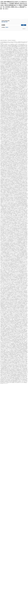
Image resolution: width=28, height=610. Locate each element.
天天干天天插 (2, 151)
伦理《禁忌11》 (12, 283)
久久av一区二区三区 (13, 145)
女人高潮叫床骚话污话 (5, 130)
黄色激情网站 (6, 248)
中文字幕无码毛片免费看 (10, 183)
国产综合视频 (25, 301)
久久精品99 (9, 202)
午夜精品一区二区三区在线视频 (22, 50)
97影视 (20, 64)
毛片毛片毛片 (23, 180)
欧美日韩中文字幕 (16, 311)
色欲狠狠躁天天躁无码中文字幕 (8, 83)
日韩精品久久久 (17, 284)
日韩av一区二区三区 (3, 177)
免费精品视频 (20, 197)
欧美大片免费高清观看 (4, 352)
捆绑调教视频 (20, 103)
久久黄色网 (12, 261)
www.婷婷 (14, 196)
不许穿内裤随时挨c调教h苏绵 (14, 271)
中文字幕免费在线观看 (8, 332)
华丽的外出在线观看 (11, 249)
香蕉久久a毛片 (4, 312)
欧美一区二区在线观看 (13, 47)
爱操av (13, 192)
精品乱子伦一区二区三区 (12, 257)
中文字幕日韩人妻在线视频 (19, 113)
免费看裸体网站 (2, 209)
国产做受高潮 (7, 104)
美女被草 (16, 291)
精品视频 (13, 147)
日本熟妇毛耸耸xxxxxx (7, 127)
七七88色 (17, 64)
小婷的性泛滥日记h (24, 64)
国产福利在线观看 (7, 114)
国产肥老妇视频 (8, 167)
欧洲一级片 (4, 50)
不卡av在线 (6, 101)
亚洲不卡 (19, 358)
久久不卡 (7, 88)
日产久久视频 (11, 297)
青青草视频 (15, 264)
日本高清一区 (13, 357)
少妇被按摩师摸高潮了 (3, 331)
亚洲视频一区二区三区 (16, 49)
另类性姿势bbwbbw (17, 117)
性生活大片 (24, 352)
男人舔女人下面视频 (15, 48)
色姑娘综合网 (18, 155)
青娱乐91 (15, 268)
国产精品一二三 (9, 339)
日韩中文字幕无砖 (19, 313)
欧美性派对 (14, 143)
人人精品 (20, 87)
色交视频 (19, 123)
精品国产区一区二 (23, 88)
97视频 (11, 165)
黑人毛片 (26, 117)
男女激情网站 (18, 336)
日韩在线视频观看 (15, 135)
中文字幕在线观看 (22, 181)
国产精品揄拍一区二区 (18, 69)
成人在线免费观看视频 (16, 60)
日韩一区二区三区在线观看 (19, 169)
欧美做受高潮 (24, 197)
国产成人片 (12, 202)
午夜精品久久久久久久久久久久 (14, 273)
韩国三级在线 (2, 226)
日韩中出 (6, 175)
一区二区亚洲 (8, 327)
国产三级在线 (22, 128)
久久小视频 (4, 99)
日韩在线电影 (19, 303)
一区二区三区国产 (14, 109)
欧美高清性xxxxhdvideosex (9, 122)
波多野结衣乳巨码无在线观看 (4, 346)
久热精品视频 (13, 307)
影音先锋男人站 (18, 256)
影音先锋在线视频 (24, 228)
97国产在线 (5, 379)
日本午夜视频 (15, 197)
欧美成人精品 (9, 172)
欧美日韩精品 (13, 323)
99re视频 (3, 59)
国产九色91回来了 (13, 254)
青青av (26, 174)
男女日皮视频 (24, 69)
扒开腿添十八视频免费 (23, 136)
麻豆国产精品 (25, 75)
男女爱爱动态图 (18, 199)
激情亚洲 (25, 93)
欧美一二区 (19, 132)
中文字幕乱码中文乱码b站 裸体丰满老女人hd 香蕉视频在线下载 (15, 238)
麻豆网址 (3, 198)
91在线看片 (10, 312)
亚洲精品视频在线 (23, 243)
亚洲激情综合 (12, 44)
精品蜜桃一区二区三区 (23, 217)
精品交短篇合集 (3, 155)
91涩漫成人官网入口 (16, 89)
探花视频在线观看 (13, 59)
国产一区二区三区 (19, 166)
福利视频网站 (12, 142)
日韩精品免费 (2, 180)
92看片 (17, 98)
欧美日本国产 (22, 125)
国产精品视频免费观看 (11, 144)
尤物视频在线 (16, 277)
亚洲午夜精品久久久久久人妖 (18, 138)
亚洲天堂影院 (17, 136)
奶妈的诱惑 (10, 99)
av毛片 (2, 168)
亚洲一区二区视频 (12, 74)
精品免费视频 (12, 377)
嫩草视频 (25, 203)
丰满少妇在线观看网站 (4, 102)
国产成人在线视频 (5, 92)
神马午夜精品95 (3, 192)
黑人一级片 (25, 279)
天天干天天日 (15, 160)
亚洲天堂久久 (22, 49)
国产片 (22, 129)
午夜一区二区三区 (20, 107)
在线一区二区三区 (5, 282)
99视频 (7, 99)
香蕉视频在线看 (16, 164)
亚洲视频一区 (21, 171)
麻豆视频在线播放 (8, 49)
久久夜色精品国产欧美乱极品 (14, 114)
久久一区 (12, 194)
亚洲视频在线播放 (3, 135)
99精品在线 (3, 126)
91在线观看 (19, 348)
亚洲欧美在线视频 (22, 174)
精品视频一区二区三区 (8, 367)
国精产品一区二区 (14, 226)
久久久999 (16, 283)
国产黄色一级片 (21, 324)
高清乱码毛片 (14, 219)
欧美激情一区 (20, 283)
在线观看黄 (23, 182)
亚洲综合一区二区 (24, 358)
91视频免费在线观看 (21, 203)
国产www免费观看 (7, 232)
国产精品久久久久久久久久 (9, 89)
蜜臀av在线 (14, 52)
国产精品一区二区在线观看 (19, 349)
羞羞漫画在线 (18, 149)
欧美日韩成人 (13, 337)
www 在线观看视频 (3, 251)
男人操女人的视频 (10, 133)
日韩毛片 (6, 151)
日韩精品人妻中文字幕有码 (5, 322)
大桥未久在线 (2, 44)
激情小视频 (22, 147)
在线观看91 (8, 78)
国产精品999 (16, 120)
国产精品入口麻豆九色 (6, 377)
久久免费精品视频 (3, 57)
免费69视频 (11, 181)
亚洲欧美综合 (11, 53)
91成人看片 (10, 121)
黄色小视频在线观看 (24, 331)
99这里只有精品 (13, 246)
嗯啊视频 (25, 382)
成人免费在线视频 (6, 302)
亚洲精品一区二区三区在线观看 (18, 133)
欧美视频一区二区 (15, 99)
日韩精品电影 (8, 373)
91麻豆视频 (24, 166)
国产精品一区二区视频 (10, 269)
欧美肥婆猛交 (20, 291)
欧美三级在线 (2, 364)
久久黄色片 (4, 214)
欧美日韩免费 (4, 161)
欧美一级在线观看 (17, 157)
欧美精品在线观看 (11, 154)
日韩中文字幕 (23, 172)
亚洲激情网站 (11, 52)
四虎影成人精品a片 (19, 219)
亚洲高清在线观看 (7, 206)
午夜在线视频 (11, 104)
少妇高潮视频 (6, 222)
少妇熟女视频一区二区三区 (16, 102)
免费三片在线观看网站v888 (20, 130)
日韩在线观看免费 (16, 153)
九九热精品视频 (2, 105)
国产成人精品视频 (5, 272)
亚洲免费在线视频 (14, 223)
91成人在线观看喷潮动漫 (9, 292)
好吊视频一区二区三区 (23, 80)
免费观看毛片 (6, 187)
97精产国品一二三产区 (20, 222)
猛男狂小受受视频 (16, 249)
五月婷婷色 (2, 234)
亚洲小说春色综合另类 (21, 53)
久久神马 (1, 129)
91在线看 (13, 378)
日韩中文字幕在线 (24, 67)
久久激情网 (4, 79)
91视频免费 (12, 184)
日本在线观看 (17, 154)
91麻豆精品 (10, 48)
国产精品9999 (20, 111)
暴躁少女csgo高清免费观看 (5, 181)
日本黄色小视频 (7, 199)
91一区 (23, 257)
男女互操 (21, 183)
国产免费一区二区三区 (8, 301)
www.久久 (18, 45)
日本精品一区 (8, 57)
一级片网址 (18, 128)
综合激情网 (11, 63)
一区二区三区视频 (19, 224)
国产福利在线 (14, 352)
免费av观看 (10, 112)
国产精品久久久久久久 (23, 263)
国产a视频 (4, 87)
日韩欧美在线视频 (13, 177)
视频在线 (8, 131)
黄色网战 (20, 262)
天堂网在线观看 (3, 233)
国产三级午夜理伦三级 (8, 226)
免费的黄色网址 (17, 378)
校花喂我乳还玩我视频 (15, 87)
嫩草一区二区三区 (24, 96)
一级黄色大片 (22, 279)
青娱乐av (13, 115)
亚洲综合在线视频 (12, 243)
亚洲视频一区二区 (16, 82)
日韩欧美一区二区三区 (17, 251)
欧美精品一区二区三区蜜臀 (13, 186)
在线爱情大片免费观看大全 (12, 92)
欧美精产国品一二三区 (23, 102)
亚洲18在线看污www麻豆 (9, 108)
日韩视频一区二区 (22, 326)
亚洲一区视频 (6, 246)
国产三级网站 (15, 322)
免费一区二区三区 (19, 213)
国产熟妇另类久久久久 (21, 158)
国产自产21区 (7, 160)
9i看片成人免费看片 (22, 114)
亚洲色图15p (11, 338)
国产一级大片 (22, 212)
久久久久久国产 (13, 111)
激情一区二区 (10, 102)
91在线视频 (25, 137)
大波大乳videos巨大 (24, 367)
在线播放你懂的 (10, 236)
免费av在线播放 (2, 165)
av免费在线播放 (11, 75)
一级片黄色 (14, 308)
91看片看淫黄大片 (6, 338)
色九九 (23, 296)
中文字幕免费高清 (13, 176)
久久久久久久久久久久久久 (11, 201)
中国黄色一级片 (5, 123)
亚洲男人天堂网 (12, 366)
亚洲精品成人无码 (5, 353)
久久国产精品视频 (3, 176)
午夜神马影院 (21, 234)
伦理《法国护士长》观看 (7, 138)
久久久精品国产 (15, 252)
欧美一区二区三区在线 (8, 374)
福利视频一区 (22, 246)
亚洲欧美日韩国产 (12, 193)
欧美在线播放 (5, 54)
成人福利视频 (10, 187)
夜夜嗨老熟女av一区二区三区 (20, 58)
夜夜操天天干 (16, 75)
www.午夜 (5, 85)
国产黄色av (15, 55)
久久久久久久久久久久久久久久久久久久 (17, 57)
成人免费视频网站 (9, 174)
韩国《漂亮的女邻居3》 (18, 101)
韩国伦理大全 (14, 182)
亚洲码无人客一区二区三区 (17, 297)
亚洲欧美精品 (9, 211)
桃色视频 (15, 168)
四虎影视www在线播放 (20, 223)
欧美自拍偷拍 (12, 173)
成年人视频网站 (13, 58)
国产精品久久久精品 (23, 259)
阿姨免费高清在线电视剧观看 (17, 110)
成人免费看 (12, 72)
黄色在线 (22, 292)
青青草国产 (11, 293)
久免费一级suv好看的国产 (21, 90)
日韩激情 (19, 162)
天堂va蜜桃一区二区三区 (14, 134)
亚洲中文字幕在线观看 (10, 331)
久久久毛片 (24, 184)
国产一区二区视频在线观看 (21, 47)
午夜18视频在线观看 (14, 180)
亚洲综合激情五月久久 (8, 95)
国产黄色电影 (14, 159)
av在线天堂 (15, 63)
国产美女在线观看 (15, 170)
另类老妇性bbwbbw (13, 369)
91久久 (18, 63)
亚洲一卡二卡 (2, 203)
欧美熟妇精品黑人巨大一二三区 (14, 263)
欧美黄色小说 (8, 80)
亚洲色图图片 (12, 100)
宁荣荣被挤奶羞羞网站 (10, 117)
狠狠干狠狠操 (10, 110)
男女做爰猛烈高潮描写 (3, 368)
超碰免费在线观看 (17, 299)
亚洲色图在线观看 (8, 87)
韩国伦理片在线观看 (8, 111)
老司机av (5, 174)
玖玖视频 (25, 141)
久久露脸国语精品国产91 (12, 286)
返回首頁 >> (24, 28)
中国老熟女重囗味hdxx (16, 244)
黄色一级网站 (20, 96)
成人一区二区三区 (5, 258)
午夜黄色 (14, 233)
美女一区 (7, 155)
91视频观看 (22, 346)
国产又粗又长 (5, 344)
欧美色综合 (24, 376)
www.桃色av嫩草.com (10, 164)
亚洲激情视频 (19, 322)
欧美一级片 (14, 121)
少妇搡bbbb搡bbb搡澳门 (21, 44)
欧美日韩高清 (18, 125)
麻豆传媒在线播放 (4, 116)
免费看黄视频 (7, 244)
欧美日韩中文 (18, 68)
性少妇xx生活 (21, 153)
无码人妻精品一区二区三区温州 (6, 120)
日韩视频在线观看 (19, 374)
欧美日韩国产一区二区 (20, 258)
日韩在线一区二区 (11, 277)
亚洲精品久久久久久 (12, 256)
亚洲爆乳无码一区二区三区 (14, 119)
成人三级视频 (22, 284)
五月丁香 (6, 133)
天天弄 (7, 50)
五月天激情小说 (7, 371)
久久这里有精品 (11, 97)
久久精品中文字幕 (6, 234)
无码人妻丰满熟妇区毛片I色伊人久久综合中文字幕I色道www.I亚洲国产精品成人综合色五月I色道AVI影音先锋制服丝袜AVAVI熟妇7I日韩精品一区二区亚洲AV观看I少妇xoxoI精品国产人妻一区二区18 (13, 5)
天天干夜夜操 (6, 277)
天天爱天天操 (11, 178)
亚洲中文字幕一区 (10, 316)
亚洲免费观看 (7, 93)
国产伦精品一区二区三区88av (19, 206)
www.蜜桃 (17, 254)
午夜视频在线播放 (13, 131)
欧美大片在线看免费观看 (14, 162)
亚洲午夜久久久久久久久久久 (21, 65)
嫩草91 (2, 127)
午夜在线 (24, 169)
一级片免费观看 (13, 296)
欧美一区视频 (9, 231)
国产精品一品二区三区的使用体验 (18, 94)
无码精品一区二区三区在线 (12, 175)
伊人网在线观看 (6, 311)
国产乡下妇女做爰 (21, 135)
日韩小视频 (14, 130)
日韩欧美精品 (5, 77)
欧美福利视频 (22, 139)
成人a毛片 (4, 55)
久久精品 (16, 103)
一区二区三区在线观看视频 (19, 202)
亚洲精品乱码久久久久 (19, 369)
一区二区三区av (10, 50)
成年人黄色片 (5, 291)
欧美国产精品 (9, 137)
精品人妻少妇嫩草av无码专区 (19, 148)
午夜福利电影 (15, 203)
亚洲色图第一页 (12, 206)
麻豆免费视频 (8, 176)
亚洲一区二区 (20, 229)
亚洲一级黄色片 (16, 97)
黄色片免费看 (25, 193)
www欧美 (7, 135)
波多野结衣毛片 (15, 50)
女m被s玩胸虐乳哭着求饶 (16, 217)
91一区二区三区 (10, 153)
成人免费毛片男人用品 (4, 158)
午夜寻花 (17, 116)
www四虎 (14, 64)
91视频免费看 (17, 326)
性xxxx (8, 116)
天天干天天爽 (25, 179)
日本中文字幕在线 (10, 309)
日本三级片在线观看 (24, 274)
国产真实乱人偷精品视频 (6, 47)
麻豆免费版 (3, 247)
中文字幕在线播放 (4, 82)
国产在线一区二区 (7, 364)
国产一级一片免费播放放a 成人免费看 (12, 344)
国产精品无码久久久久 (19, 233)
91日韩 (19, 267)
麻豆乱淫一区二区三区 (9, 196)
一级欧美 (23, 347)
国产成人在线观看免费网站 (13, 191)
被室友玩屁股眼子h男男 (22, 271)
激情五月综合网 (16, 129)
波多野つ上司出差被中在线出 (12, 258)
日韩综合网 (10, 101)
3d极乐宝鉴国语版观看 (15, 339)
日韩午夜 (16, 314)
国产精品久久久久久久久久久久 (11, 77)
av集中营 (16, 156)
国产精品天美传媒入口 (16, 124)
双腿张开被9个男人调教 (12, 139)
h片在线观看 (19, 55)
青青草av (16, 158)
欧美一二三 (11, 60)
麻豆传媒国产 (22, 337)
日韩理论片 (22, 123)
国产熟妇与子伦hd (21, 175)
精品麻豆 (16, 276)
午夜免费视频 (8, 63)
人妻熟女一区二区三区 (5, 267)
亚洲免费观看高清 (8, 107)
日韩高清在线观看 (10, 197)
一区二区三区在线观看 (23, 288)
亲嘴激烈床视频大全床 (13, 80)
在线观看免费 (20, 48)
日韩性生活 (26, 237)
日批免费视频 (14, 68)
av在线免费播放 (7, 351)
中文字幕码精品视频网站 (8, 106)
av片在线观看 (8, 208)
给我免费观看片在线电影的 (18, 72)
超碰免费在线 (8, 55)
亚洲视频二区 (9, 307)
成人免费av (16, 152)
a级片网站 (25, 196)
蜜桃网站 (20, 339)
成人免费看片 (18, 179)
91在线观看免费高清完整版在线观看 (8, 129)
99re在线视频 (3, 152)
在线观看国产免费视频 (4, 141)
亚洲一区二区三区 (16, 79)
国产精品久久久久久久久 (15, 272)
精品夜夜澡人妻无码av (3, 131)
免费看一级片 (14, 382)
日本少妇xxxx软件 (10, 146)
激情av (13, 101)
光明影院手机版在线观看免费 (9, 334)
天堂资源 (4, 373)
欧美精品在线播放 (20, 93)
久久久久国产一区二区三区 (5, 358)
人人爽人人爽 (24, 264)
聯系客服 (7, 27)
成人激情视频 (18, 151)
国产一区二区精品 (7, 134)
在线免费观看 (8, 150)
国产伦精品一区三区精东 (17, 292)
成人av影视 (12, 79)
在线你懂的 (3, 101)
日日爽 (26, 308)
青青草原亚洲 (15, 65)
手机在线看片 (16, 173)
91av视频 (19, 167)
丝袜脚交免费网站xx (4, 72)
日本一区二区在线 (8, 68)
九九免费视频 (9, 85)
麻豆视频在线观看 (22, 45)
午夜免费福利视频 (20, 152)
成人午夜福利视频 (14, 106)
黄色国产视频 (5, 231)
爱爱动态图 (16, 90)
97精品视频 (20, 100)
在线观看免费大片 (10, 70)
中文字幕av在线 (5, 323)
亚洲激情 (22, 167)
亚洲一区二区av (12, 359)
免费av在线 (17, 127)
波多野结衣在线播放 (22, 192)
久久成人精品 (19, 188)
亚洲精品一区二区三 (10, 252)
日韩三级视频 (18, 212)
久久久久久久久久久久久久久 (21, 77)
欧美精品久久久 (25, 115)
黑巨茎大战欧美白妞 (8, 59)
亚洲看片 (15, 84)
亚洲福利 (25, 373)
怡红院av (11, 227)
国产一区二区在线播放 (21, 98)
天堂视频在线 (3, 80)
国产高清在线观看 (23, 371)
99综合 (16, 224)
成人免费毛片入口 (12, 103)
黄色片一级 (21, 63)
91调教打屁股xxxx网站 (18, 74)
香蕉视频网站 (7, 64)
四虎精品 (11, 203)
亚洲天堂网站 (18, 357)
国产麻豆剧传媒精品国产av (23, 97)
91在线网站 (18, 354)
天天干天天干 (7, 193)
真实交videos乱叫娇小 (17, 83)
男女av (20, 129)
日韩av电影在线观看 (22, 118)
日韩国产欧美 (11, 311)
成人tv (9, 90)
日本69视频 (7, 154)
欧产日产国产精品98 (12, 163)
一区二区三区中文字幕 (12, 98)
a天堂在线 (3, 52)
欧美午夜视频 (12, 90)
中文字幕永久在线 (9, 204)
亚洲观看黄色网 (23, 199)
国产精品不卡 (4, 273)
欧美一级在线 (19, 172)
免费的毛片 (25, 94)
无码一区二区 (17, 343)
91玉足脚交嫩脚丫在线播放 (9, 218)
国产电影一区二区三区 (10, 324)
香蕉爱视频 (25, 231)
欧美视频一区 (10, 84)
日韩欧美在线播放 (6, 145)
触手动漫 (20, 116)
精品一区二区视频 (20, 186)
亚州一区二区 (25, 176)
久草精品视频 (12, 358)
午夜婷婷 (12, 208)
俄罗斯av (4, 63)
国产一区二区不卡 (5, 125)
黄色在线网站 (7, 98)
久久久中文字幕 (5, 110)
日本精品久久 (2, 175)
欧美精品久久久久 (16, 356)
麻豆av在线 (11, 244)
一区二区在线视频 (21, 170)
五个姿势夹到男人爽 (12, 69)
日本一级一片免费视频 (23, 108)
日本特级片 (14, 140)
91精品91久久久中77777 (10, 221)
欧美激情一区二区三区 (21, 333)
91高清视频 (13, 136)
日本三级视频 (2, 136)
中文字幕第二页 (19, 168)
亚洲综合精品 (25, 57)
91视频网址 (14, 346)
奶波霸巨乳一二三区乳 (22, 89)
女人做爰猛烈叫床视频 (18, 366)
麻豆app (4, 336)
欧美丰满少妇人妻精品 (9, 233)
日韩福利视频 (7, 318)
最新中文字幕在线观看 (19, 176)
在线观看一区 (3, 318)
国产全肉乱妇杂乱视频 (6, 173)
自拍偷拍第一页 (19, 376)
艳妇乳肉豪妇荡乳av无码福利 (16, 88)
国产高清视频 (16, 178)
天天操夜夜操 (22, 269)
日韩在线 (20, 82)
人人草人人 (8, 79)
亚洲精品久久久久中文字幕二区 (11, 149)
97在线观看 (2, 153)
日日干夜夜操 (15, 53)
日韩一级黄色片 (5, 326)
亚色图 (21, 151)
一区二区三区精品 (22, 236)
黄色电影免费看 (16, 122)
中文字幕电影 (25, 226)
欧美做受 (3, 329)
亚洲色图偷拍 (20, 193)
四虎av (8, 312)
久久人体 (23, 297)
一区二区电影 (12, 73)
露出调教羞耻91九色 (10, 303)
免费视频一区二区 (24, 87)
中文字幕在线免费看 (13, 327)
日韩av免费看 (15, 316)
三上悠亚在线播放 (23, 109)
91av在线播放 (22, 117)
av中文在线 (23, 187)
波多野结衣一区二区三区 (20, 382)
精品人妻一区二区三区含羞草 (16, 274)
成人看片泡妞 (11, 318)
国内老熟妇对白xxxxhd (11, 314)
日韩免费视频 (24, 168)
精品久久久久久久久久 (8, 136)
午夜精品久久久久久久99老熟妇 (17, 146)
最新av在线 (19, 109)
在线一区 (19, 156)
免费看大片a (7, 348)
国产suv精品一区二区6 (15, 253)
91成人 (1, 197)
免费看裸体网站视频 (8, 180)
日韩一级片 (25, 286)
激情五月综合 (25, 202)
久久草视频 (25, 152)
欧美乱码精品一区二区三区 (4, 97)
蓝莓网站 (15, 266)
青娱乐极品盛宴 (17, 259)
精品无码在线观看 (8, 126)
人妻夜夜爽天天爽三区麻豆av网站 (5, 369)
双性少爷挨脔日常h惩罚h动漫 (23, 164)
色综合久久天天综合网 (6, 262)
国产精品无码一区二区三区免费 (17, 227)
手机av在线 (25, 55)
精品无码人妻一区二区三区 (9, 242)
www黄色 (10, 253)
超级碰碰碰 (24, 145)
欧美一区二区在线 (6, 75)
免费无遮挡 (11, 234)
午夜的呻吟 (7, 119)
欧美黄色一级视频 (6, 191)
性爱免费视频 (8, 254)
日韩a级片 (10, 135)
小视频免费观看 (16, 324)
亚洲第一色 (15, 334)
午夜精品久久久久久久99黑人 (10, 156)
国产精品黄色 (22, 68)
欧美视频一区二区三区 (16, 108)
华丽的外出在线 (5, 197)
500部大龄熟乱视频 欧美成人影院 (7, 219)
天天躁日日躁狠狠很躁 (9, 213)
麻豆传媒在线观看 (17, 147)
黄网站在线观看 (5, 109)
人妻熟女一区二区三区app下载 (21, 84)
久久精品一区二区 (6, 186)
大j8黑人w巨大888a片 (17, 221)
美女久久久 (6, 52)
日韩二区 (9, 282)
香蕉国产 (22, 55)
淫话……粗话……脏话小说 (13, 319)
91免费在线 (25, 208)
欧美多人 (1, 138)
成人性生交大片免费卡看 (4, 65)
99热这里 (23, 366)
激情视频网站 (12, 113)
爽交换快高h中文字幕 (10, 289)
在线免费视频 (20, 314)
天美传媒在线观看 (22, 254)
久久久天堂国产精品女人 (21, 207)
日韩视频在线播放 (5, 144)
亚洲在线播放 (22, 332)
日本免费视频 (5, 313)
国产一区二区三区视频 (24, 363)
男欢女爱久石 (11, 64)
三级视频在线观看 (23, 59)
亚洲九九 (24, 48)
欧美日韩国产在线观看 (22, 161)
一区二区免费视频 (5, 90)
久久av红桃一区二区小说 (20, 92)
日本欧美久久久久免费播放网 (18, 261)
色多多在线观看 (22, 163)
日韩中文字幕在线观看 (12, 118)
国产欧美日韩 (15, 371)
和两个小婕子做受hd (6, 163)
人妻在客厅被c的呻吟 (18, 201)
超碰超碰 (9, 128)
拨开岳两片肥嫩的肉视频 (21, 99)
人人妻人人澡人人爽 (7, 207)
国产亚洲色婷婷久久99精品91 (4, 103)
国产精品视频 (7, 105)
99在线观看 (20, 351)
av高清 (9, 72)
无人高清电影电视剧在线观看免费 (10, 148)
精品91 (9, 100)
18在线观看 (13, 85)
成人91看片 (14, 166)
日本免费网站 (19, 59)
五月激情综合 (8, 279)
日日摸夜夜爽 (9, 337)
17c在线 (18, 80)
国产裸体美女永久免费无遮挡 (21, 319)
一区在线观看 (24, 241)
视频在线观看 (4, 208)
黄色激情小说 (15, 126)
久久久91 (6, 169)
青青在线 (18, 266)
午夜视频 (1, 359)
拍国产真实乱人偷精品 (9, 214)
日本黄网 (16, 44)
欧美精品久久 (5, 84)
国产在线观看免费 (13, 127)
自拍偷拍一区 (10, 109)
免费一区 (21, 293)
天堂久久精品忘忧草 (8, 296)
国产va (25, 336)
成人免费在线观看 (4, 252)
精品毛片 (21, 179)
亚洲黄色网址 (3, 122)
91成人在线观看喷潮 (18, 281)
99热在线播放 (12, 343)
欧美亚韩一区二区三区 (12, 116)
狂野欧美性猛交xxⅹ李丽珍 (20, 211)
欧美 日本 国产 (2, 332)
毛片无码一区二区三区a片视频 (5, 74)
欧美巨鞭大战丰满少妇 (20, 286)
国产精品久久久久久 (10, 170)
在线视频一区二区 (7, 44)
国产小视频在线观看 (24, 368)
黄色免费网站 (24, 303)
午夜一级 (3, 49)
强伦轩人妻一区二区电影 (20, 312)
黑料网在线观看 (5, 284)
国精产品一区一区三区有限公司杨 (20, 294)
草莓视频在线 (5, 164)
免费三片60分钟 (9, 382)
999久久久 (4, 201)
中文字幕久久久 (24, 219)
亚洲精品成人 (10, 125)
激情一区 (17, 118)
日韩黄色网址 (23, 156)
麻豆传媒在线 (22, 231)
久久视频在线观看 (9, 192)
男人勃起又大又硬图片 (10, 241)
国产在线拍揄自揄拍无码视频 (21, 54)
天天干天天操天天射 (16, 181)
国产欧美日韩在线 (3, 68)
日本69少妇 (12, 120)
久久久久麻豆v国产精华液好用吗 (5, 184)
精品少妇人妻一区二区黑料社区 (20, 248)
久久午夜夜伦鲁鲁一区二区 (12, 151)
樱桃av (12, 49)
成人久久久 (15, 231)
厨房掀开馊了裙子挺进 (7, 317)
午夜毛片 (20, 67)
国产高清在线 (17, 163)
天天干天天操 (23, 144)
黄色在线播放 (6, 194)
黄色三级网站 (12, 78)
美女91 (6, 209)
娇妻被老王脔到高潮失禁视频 (12, 45)
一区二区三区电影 (7, 203)
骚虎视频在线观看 (12, 321)
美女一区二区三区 (22, 378)
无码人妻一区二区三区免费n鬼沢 (18, 373)
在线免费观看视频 (13, 150)
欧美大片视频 (5, 100)
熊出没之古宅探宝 (10, 140)
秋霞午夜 (5, 146)
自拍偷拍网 (5, 307)
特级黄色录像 (25, 104)
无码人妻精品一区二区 (19, 189)
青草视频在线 (5, 211)
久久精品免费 (25, 234)
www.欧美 (8, 162)
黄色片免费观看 (23, 201)
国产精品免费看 (24, 82)
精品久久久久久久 (12, 278)
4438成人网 (19, 180)
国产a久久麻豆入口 (12, 237)
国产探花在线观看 (15, 229)
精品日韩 (3, 104)
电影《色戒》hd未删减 (23, 342)
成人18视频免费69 (5, 354)
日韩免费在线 (20, 276)
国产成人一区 (5, 382)
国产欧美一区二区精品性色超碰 (14, 262)
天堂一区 (12, 138)
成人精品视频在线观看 (5, 53)
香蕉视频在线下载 (19, 52)
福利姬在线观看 (22, 127)
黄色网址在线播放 (9, 274)
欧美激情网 (15, 363)
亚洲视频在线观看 (13, 62)
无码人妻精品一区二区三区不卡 (18, 104)
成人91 (3, 222)
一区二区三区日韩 (5, 48)
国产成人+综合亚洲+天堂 (11, 291)
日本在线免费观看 (10, 304)
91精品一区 (14, 242)
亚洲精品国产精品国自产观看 (19, 194)
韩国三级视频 (22, 323)
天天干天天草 (25, 194)
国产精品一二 (19, 78)
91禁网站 (22, 316)
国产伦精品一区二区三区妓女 (10, 67)
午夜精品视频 (17, 377)
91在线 (17, 111)
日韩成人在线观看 (7, 216)
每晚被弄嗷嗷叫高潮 (19, 145)
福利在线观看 (4, 279)
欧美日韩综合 (8, 161)
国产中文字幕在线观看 (20, 140)
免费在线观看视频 (20, 119)
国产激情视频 (10, 115)
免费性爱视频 (16, 100)
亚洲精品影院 (17, 337)
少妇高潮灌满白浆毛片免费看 (13, 93)
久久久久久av (2, 142)
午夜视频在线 (24, 116)
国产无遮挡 (24, 171)
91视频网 (4, 256)
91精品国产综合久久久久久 (9, 179)
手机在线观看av (11, 198)
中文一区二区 (17, 161)
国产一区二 (15, 184)
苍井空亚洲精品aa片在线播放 (5, 62)
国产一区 (10, 88)
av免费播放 (15, 222)
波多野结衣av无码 (23, 256)
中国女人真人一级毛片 (15, 171)
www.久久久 (8, 177)
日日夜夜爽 (15, 303)
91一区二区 (14, 288)
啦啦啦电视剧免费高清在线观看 (10, 157)
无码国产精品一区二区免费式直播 (22, 73)
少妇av (26, 127)
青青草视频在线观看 (6, 69)
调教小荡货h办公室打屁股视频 (9, 356)
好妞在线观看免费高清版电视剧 (17, 187)
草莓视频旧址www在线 (6, 359)
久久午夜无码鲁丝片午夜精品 (13, 267)
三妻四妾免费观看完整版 (19, 115)
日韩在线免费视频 (18, 296)
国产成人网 (22, 341)
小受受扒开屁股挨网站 (8, 294)
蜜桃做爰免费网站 (6, 243)
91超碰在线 (24, 133)
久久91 (16, 78)
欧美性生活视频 (3, 238)
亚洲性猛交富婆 (16, 198)
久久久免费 (22, 244)
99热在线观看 (14, 374)
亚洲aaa (3, 342)
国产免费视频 (18, 307)
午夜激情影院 (18, 177)
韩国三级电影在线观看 (6, 321)
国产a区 (22, 157)
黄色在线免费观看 (13, 172)
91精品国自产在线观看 (23, 60)
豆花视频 (9, 246)
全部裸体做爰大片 (23, 221)
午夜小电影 (5, 183)
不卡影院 (2, 178)
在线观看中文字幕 (18, 182)
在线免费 (25, 324)
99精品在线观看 (22, 379)
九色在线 (15, 269)
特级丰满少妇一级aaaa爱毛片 (8, 376)
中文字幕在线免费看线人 (19, 143)
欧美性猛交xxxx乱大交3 (4, 121)
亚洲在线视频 (6, 153)
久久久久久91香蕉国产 (18, 85)
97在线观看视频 (20, 178)
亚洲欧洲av (13, 125)
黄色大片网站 (24, 70)
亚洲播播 (11, 55)
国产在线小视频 (15, 70)
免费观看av (14, 213)
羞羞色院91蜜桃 (10, 65)
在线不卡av (14, 312)
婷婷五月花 (23, 106)
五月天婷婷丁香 (15, 123)
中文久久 (25, 249)
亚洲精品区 (8, 273)
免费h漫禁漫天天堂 (24, 101)
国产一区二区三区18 (3, 283)
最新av (13, 84)
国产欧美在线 (25, 183)
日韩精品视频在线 (13, 128)
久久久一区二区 (7, 73)
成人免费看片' (12, 161)
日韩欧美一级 (12, 152)
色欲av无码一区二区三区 (16, 293)
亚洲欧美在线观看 (17, 342)
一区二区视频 (20, 106)
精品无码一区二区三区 (6, 343)
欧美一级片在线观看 (14, 132)
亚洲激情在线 (12, 302)
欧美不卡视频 (8, 224)
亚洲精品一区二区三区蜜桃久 (20, 159)
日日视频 (24, 132)
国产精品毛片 (5, 45)
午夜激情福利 (24, 100)
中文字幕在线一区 (9, 143)
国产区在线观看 (20, 75)
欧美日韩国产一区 (3, 88)
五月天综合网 (7, 60)
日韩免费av (5, 324)
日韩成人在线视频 (12, 276)
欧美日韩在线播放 (22, 361)
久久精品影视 (22, 289)
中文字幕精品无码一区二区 (7, 132)
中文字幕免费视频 (18, 62)
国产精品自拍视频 (21, 253)
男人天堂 (25, 238)
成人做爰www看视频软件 (7, 159)
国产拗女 (3, 281)
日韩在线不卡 (5, 289)
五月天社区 (12, 216)
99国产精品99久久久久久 (22, 122)
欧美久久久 (11, 130)
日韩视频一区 (10, 123)
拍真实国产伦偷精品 (10, 82)
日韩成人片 (17, 139)
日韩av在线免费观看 (10, 264)
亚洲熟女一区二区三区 (11, 158)
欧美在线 (14, 179)
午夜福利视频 (11, 94)
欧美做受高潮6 (22, 356)
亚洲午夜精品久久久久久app (20, 121)
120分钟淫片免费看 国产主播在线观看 (5, 287)
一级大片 (19, 363)
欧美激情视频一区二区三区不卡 (12, 54)
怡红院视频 (19, 331)
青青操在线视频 (4, 362)
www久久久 (7, 336)
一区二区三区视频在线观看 (4, 118)
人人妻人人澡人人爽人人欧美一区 (5, 58)
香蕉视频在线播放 (17, 379)
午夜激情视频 (7, 165)
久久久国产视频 (19, 209)
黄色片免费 (2, 288)
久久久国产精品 (16, 218)
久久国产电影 (3, 150)
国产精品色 (15, 348)
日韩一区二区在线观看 (16, 247)
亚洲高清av (19, 381)
